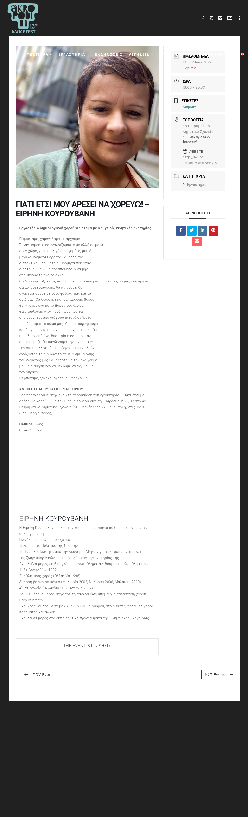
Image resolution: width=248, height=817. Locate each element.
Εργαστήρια (195, 184)
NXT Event (219, 674)
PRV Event (38, 674)
